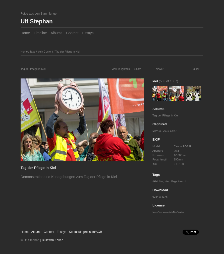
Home (25, 33)
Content (72, 33)
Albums (57, 33)
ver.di (183, 181)
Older (196, 68)
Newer (159, 68)
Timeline (40, 33)
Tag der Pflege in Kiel (67, 51)
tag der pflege (168, 181)
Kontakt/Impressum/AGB (85, 232)
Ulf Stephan (37, 21)
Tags (32, 51)
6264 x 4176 (159, 196)
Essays (87, 33)
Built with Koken (52, 240)
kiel (40, 51)
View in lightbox (120, 68)
